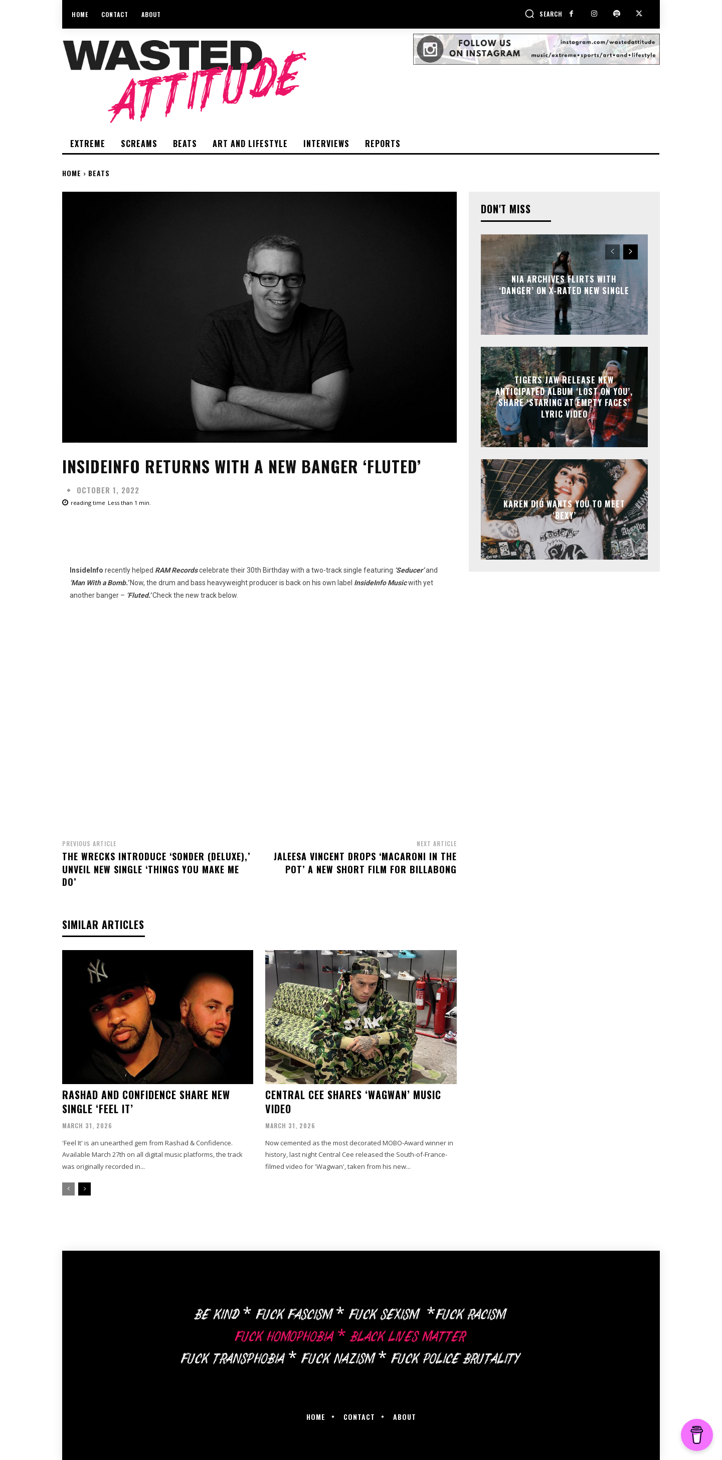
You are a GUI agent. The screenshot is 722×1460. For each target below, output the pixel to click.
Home (71, 173)
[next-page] (84, 1189)
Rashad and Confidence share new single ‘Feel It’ (146, 1101)
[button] (543, 14)
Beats (99, 173)
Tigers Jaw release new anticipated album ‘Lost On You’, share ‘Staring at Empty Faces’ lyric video (564, 397)
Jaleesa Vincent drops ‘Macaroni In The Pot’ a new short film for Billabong (365, 862)
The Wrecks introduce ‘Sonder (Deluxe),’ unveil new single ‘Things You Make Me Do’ (156, 869)
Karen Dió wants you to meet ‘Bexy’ (564, 509)
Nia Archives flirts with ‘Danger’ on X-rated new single (564, 284)
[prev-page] (68, 1189)
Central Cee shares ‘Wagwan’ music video (353, 1101)
